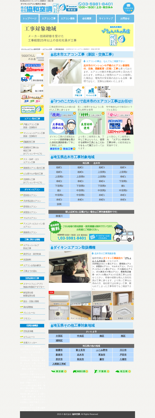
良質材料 (27, 259)
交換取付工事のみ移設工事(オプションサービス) (32, 150)
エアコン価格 (68, 18)
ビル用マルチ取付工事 (33, 173)
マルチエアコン (30, 218)
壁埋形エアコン (30, 206)
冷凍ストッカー (30, 342)
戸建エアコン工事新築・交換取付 (31, 126)
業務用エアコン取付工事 (34, 168)
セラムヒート (29, 337)
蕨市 (102, 359)
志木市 (80, 354)
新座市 (59, 354)
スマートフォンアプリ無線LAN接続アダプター (33, 285)
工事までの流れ (30, 271)
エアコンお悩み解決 (32, 265)
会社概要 (86, 18)
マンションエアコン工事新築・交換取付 (34, 134)
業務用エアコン (30, 232)
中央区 (80, 336)
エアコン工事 (49, 18)
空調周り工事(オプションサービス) (32, 181)
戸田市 (123, 354)
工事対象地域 (59, 49)
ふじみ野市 (102, 350)
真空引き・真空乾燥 (32, 254)
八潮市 (123, 359)
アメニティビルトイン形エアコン (34, 225)
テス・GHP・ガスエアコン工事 (31, 161)
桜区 (123, 336)
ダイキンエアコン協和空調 (30, 49)
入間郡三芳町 (59, 364)
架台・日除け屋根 (31, 301)
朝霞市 (59, 350)
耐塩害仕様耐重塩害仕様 (29, 294)
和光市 (80, 359)
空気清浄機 (28, 331)
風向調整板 (28, 307)
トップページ (29, 18)
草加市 (101, 354)
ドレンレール (29, 313)
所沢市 (59, 359)
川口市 (123, 350)
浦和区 (59, 340)
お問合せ (125, 18)
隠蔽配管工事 (29, 142)
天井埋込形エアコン (32, 201)
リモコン (27, 318)
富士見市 (80, 350)
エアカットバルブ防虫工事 (31, 247)
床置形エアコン (30, 212)
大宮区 (59, 336)
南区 (102, 336)
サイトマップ (106, 18)
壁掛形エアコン (30, 195)
